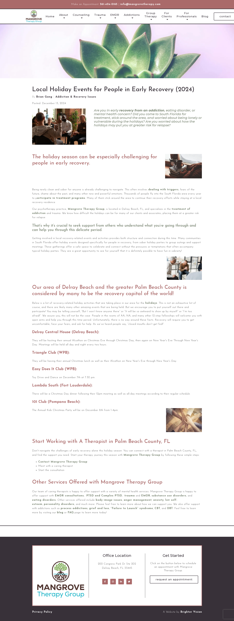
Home (50, 16)
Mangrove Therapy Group (142, 455)
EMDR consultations (69, 495)
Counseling (81, 14)
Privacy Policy (42, 612)
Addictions (132, 14)
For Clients (167, 15)
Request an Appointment (174, 579)
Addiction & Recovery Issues (75, 97)
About (63, 14)
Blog (204, 16)
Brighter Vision (191, 612)
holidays (151, 303)
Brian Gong (44, 97)
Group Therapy (150, 15)
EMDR (114, 14)
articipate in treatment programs (61, 198)
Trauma (100, 14)
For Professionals (187, 15)
